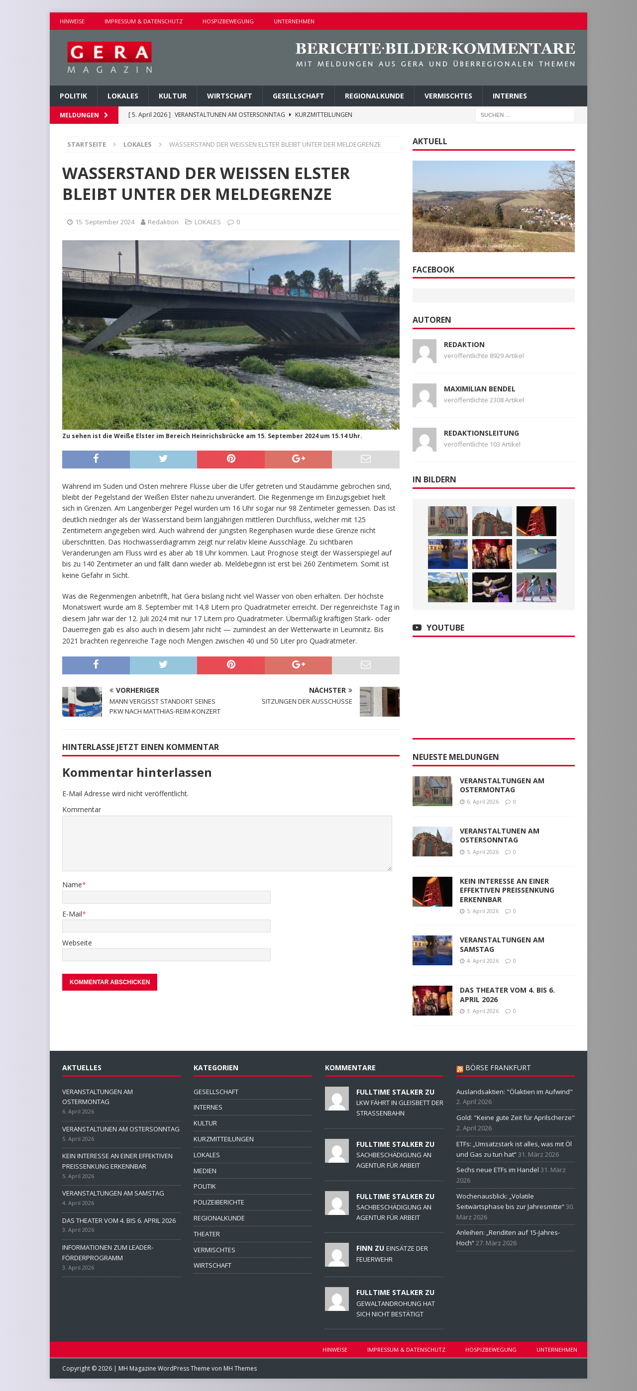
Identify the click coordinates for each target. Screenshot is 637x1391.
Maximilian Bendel (480, 388)
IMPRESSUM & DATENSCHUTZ (144, 21)
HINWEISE (72, 21)
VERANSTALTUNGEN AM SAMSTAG (502, 944)
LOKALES (122, 95)
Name (72, 884)
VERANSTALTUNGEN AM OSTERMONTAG (502, 785)
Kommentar (81, 809)
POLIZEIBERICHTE (219, 1202)
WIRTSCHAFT (229, 95)
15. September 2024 (104, 221)
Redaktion (163, 221)
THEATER (207, 1233)
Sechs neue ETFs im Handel (497, 1169)
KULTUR (173, 95)
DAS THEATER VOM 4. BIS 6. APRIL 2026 (507, 994)
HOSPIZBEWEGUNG (228, 21)
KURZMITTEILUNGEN (224, 1138)
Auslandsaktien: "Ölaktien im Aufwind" (514, 1091)
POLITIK (73, 95)
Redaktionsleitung (481, 433)
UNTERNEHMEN (294, 21)
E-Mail (72, 914)
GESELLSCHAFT (298, 95)
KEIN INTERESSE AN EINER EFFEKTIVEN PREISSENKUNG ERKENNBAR (507, 890)
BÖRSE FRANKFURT (498, 1067)
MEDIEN (205, 1170)
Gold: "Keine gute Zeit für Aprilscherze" (515, 1117)
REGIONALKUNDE (374, 95)
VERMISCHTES (448, 95)
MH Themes (240, 1368)
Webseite (77, 942)
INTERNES (510, 95)
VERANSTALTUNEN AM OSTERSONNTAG (499, 835)
